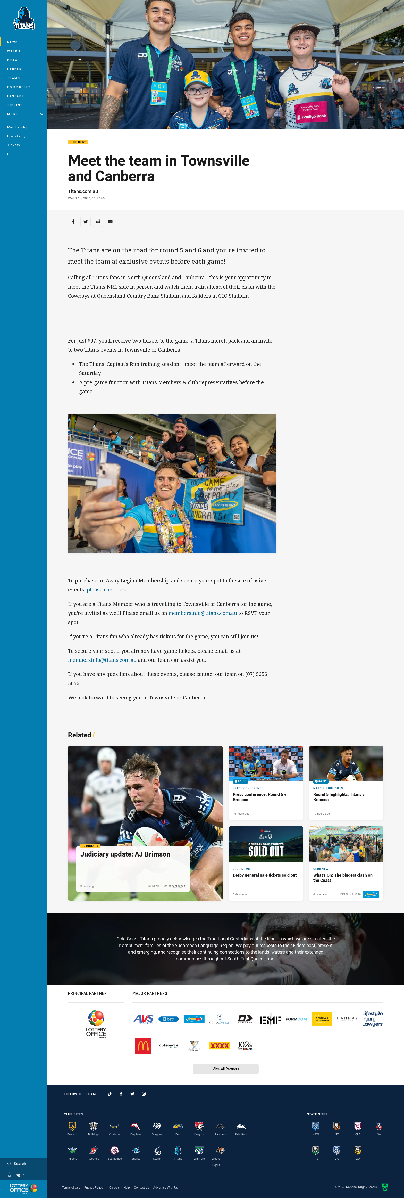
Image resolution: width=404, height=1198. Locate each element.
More (25, 114)
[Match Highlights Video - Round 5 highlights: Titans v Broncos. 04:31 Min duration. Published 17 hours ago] (346, 783)
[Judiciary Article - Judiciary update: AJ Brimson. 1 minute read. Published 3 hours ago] (145, 823)
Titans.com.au (83, 191)
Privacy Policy (93, 1187)
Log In (16, 1174)
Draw (12, 60)
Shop (11, 153)
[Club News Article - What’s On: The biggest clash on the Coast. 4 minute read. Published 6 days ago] (346, 863)
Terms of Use (71, 1187)
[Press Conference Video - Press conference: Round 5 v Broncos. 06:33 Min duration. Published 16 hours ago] (266, 783)
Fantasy (15, 96)
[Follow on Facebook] (121, 1093)
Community (19, 87)
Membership (17, 127)
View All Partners (226, 1068)
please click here (107, 589)
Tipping (15, 105)
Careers (114, 1187)
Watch (14, 51)
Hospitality (16, 136)
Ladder (14, 69)
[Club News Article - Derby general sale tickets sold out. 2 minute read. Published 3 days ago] (266, 863)
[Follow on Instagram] (144, 1093)
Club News (78, 142)
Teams (13, 78)
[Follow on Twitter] (132, 1093)
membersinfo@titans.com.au (203, 612)
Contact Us (141, 1187)
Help (127, 1187)
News (12, 42)
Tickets (13, 145)
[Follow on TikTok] (110, 1093)
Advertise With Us (165, 1187)
